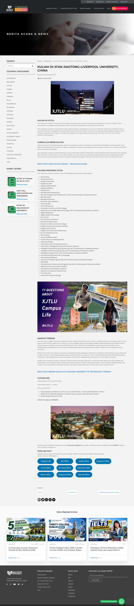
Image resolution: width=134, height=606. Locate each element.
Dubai (9, 89)
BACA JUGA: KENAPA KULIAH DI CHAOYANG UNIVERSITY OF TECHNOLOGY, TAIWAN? (74, 372)
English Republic (85, 8)
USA (8, 162)
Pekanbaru (71, 590)
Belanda (11, 82)
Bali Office (65, 461)
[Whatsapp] (46, 499)
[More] (53, 499)
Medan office (84, 461)
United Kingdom (14, 155)
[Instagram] (50, 499)
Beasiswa (90, 2)
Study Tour (100, 2)
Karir (39, 590)
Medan (70, 587)
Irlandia (11, 107)
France (10, 96)
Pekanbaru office (84, 468)
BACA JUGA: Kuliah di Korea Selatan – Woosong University (62, 164)
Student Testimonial (44, 587)
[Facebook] (39, 499)
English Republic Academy (46, 578)
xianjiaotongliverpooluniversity (109, 492)
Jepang (10, 111)
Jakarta (70, 581)
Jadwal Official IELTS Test (69, 8)
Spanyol (10, 144)
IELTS (9, 100)
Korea (9, 122)
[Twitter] (42, 499)
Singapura (11, 140)
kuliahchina (72, 492)
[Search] (21, 66)
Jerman (10, 115)
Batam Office (46, 474)
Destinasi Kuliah (51, 8)
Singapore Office (103, 461)
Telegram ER (46, 461)
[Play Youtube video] (82, 307)
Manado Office (84, 474)
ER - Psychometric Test (44, 581)
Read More (13, 558)
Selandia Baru (13, 136)
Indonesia (11, 104)
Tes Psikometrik (99, 8)
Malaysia (11, 125)
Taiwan (10, 151)
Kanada (10, 118)
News (9, 129)
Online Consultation (120, 8)
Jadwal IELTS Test (43, 584)
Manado (70, 584)
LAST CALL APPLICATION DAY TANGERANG (25, 193)
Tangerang (71, 596)
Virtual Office (46, 468)
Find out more (22, 184)
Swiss (9, 147)
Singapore (71, 593)
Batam (70, 575)
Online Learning (112, 2)
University (11, 158)
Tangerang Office (64, 474)
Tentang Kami (42, 575)
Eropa (9, 93)
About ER (124, 2)
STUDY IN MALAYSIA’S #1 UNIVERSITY (23, 207)
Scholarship (12, 133)
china (40, 492)
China (9, 85)
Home (39, 61)
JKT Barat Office (65, 468)
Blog (108, 8)
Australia (11, 78)
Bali (69, 578)
